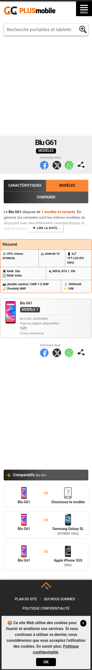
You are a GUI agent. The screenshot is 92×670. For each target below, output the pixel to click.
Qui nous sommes (59, 599)
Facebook (44, 165)
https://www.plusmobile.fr (31, 10)
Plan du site (26, 599)
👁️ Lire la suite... (46, 228)
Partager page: (81, 165)
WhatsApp (69, 165)
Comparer (46, 197)
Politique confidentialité (46, 608)
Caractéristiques (24, 185)
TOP (46, 588)
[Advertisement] (46, 86)
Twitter (57, 165)
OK (46, 662)
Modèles (67, 185)
